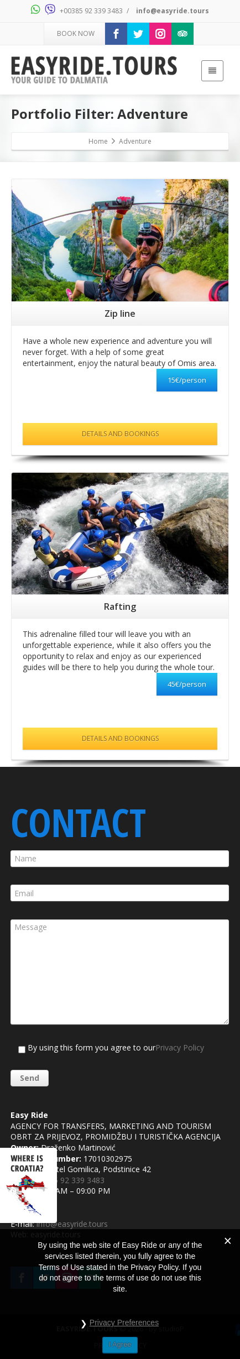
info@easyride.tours (172, 10)
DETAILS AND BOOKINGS (120, 433)
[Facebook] (116, 34)
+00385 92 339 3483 (91, 10)
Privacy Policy (179, 1047)
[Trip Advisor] (182, 34)
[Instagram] (160, 34)
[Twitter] (138, 34)
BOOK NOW (75, 33)
